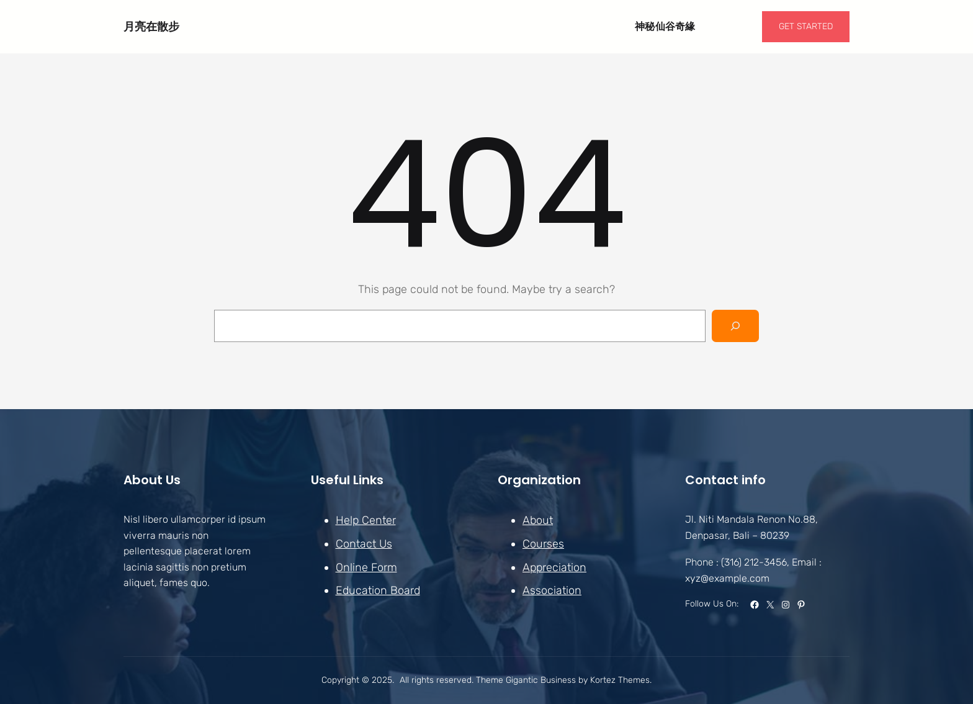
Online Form (366, 567)
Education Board (378, 590)
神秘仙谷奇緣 (665, 26)
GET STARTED (806, 26)
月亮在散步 (151, 26)
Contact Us (364, 544)
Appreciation (554, 567)
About (537, 520)
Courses (543, 544)
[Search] (735, 326)
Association (551, 590)
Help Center (366, 520)
